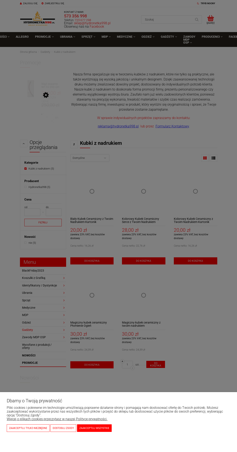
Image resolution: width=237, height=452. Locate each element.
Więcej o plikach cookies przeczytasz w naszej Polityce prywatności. (57, 419)
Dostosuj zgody (63, 428)
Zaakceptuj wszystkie (94, 428)
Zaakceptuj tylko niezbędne (28, 428)
